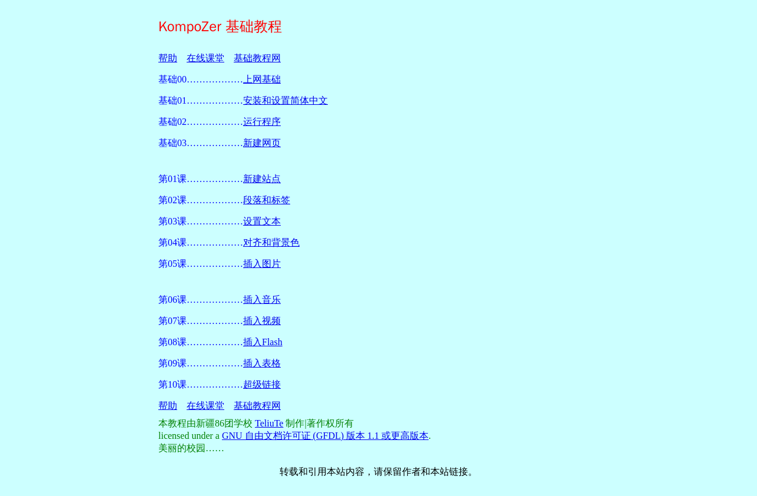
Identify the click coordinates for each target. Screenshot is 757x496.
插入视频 (262, 321)
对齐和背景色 (271, 242)
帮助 (167, 58)
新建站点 (262, 179)
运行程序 (262, 122)
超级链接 (262, 384)
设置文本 (262, 221)
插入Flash (263, 342)
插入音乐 (262, 300)
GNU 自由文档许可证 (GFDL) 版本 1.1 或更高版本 (325, 436)
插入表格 (262, 363)
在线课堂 (205, 58)
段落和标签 (266, 200)
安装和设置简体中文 (285, 100)
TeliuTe (269, 423)
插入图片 (262, 264)
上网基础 (262, 79)
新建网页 (262, 143)
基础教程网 (257, 58)
